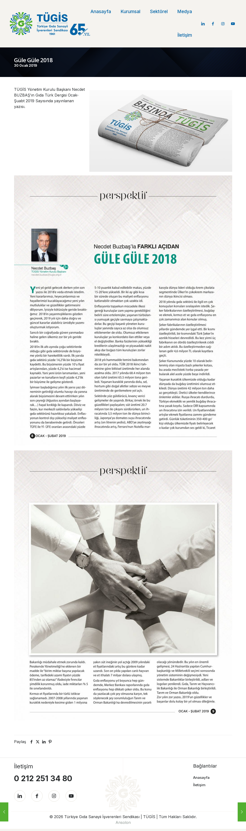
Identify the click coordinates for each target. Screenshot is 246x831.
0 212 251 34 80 (43, 778)
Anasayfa (201, 777)
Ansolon (123, 824)
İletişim (199, 784)
